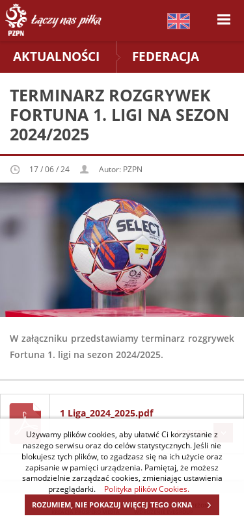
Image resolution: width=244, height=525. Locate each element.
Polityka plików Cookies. (146, 488)
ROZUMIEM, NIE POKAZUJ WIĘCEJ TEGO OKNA (125, 505)
